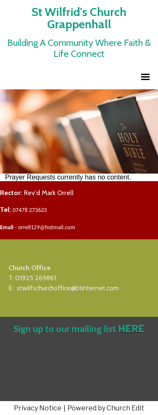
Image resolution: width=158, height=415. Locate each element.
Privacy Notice (38, 408)
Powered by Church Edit (105, 408)
